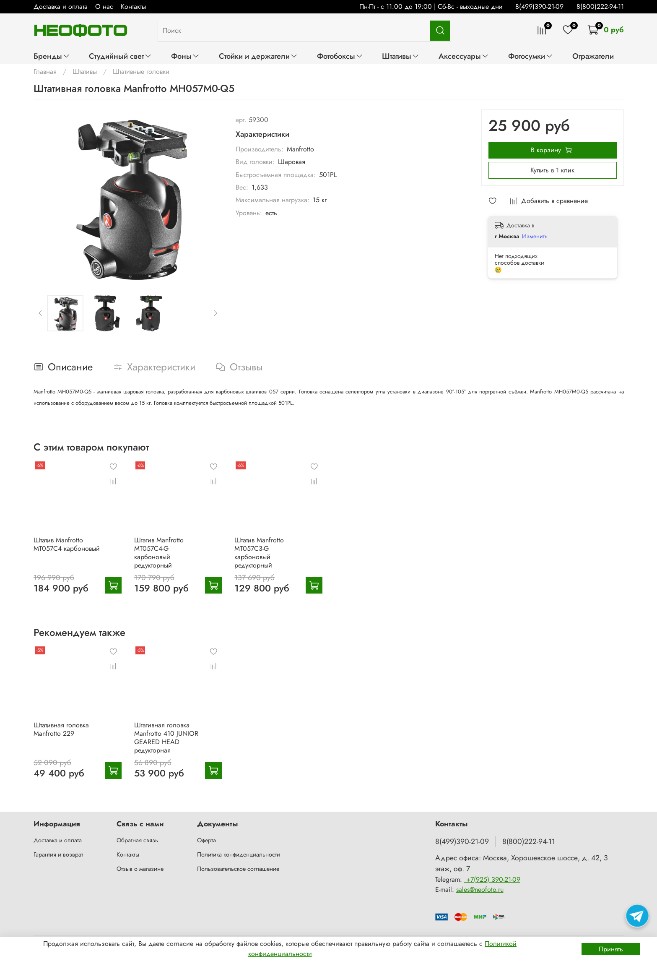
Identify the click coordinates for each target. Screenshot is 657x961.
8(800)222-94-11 (600, 6)
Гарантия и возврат (58, 854)
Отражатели (593, 56)
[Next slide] (215, 313)
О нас (104, 6)
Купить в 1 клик (552, 170)
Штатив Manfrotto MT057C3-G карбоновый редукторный (259, 552)
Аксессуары (464, 56)
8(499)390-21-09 (539, 6)
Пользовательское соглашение (238, 869)
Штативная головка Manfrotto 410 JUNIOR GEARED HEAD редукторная (166, 737)
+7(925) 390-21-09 (492, 879)
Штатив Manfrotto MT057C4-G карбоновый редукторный (158, 552)
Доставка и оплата (61, 6)
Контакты (133, 6)
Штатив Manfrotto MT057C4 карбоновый (67, 544)
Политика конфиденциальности (238, 854)
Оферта (206, 840)
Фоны (185, 56)
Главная (45, 71)
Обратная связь (137, 840)
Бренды (52, 56)
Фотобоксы (340, 56)
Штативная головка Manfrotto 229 (61, 729)
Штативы (400, 56)
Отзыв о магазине (140, 869)
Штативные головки (141, 71)
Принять (611, 949)
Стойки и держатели (258, 56)
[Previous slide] (40, 313)
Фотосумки (530, 56)
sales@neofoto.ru (480, 889)
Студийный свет (120, 56)
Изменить (535, 236)
